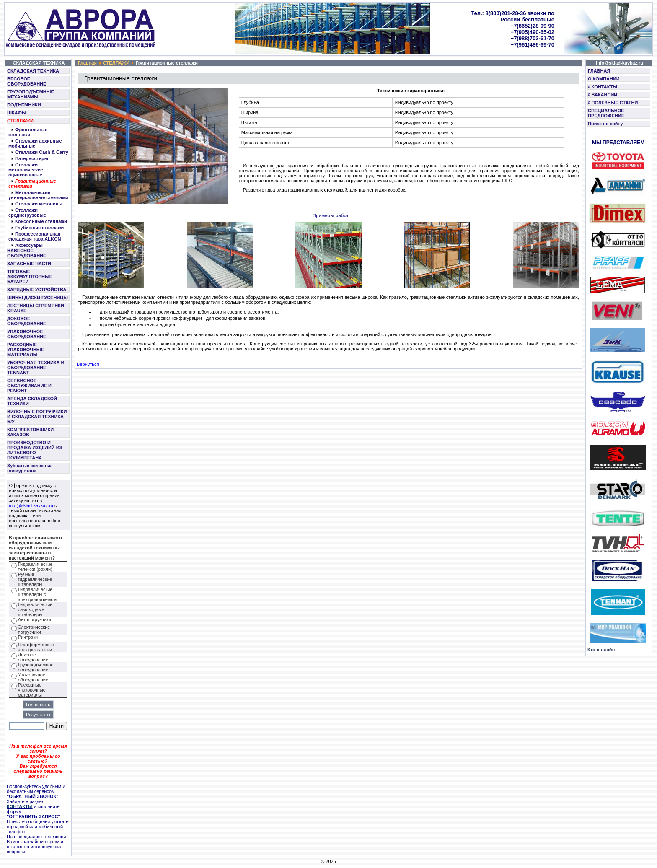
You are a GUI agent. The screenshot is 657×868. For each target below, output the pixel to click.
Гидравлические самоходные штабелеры (35, 609)
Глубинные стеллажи (39, 227)
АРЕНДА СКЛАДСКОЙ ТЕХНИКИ (32, 401)
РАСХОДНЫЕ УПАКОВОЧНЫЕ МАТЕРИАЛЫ (25, 349)
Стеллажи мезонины (38, 203)
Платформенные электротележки (36, 647)
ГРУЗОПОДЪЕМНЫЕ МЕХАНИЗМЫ (30, 94)
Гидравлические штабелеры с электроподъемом (37, 594)
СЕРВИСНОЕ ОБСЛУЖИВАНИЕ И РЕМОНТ (29, 385)
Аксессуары (29, 245)
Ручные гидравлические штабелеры (35, 579)
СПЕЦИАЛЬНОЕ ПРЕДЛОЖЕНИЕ (606, 113)
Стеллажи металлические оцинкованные (25, 169)
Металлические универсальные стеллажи (38, 195)
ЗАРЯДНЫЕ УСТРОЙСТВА (36, 289)
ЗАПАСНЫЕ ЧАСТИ (29, 263)
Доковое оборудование (33, 657)
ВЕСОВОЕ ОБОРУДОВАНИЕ (26, 81)
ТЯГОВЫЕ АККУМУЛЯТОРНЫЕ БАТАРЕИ (29, 276)
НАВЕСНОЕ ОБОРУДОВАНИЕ (26, 253)
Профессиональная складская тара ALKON (34, 236)
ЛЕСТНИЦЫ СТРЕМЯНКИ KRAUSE (35, 308)
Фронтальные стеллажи (27, 132)
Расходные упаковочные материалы (32, 689)
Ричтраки (28, 637)
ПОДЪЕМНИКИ (24, 104)
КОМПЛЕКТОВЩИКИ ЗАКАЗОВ (30, 432)
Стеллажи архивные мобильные (35, 143)
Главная (87, 62)
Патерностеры (31, 158)
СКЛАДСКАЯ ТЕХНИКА (33, 70)
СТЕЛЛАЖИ (20, 120)
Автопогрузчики (34, 619)
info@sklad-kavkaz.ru (31, 505)
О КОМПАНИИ (604, 78)
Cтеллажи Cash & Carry (41, 152)
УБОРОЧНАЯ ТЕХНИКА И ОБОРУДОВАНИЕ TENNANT (36, 367)
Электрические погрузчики (34, 629)
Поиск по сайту (605, 123)
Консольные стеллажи (41, 221)
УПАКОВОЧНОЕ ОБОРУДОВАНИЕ (26, 334)
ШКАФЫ (16, 112)
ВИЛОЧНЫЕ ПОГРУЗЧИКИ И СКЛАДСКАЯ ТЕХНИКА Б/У (37, 416)
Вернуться (88, 364)
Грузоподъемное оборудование (36, 667)
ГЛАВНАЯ (599, 70)
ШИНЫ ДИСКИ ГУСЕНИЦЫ (37, 297)
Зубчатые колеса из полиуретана (29, 468)
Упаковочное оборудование (33, 677)
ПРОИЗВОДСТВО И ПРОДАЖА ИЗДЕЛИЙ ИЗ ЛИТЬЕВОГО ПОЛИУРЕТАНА (34, 450)
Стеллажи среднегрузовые (27, 212)
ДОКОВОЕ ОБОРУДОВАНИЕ (26, 321)
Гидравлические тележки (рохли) (35, 567)
